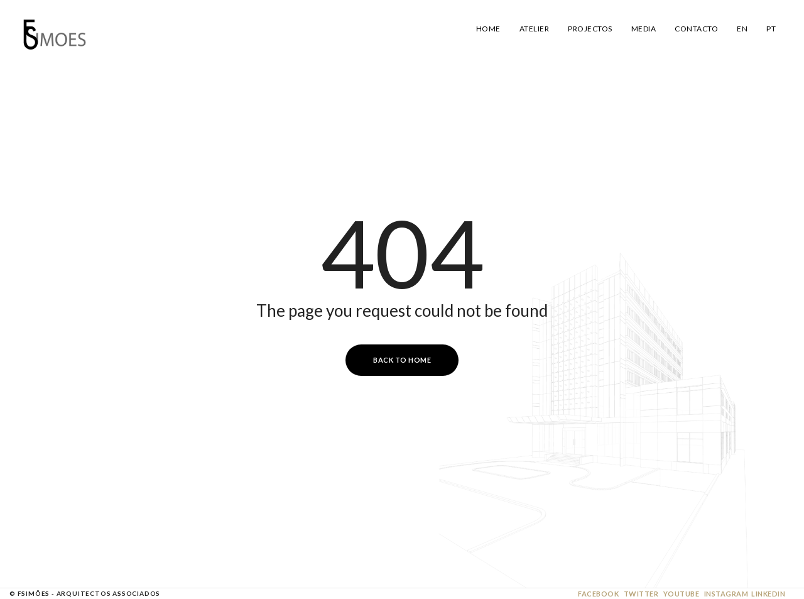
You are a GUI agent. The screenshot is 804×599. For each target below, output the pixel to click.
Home (488, 28)
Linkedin (768, 594)
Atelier (534, 28)
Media (643, 28)
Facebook (598, 594)
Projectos (590, 28)
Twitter (641, 594)
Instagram (726, 594)
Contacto (696, 28)
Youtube (681, 594)
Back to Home (402, 360)
